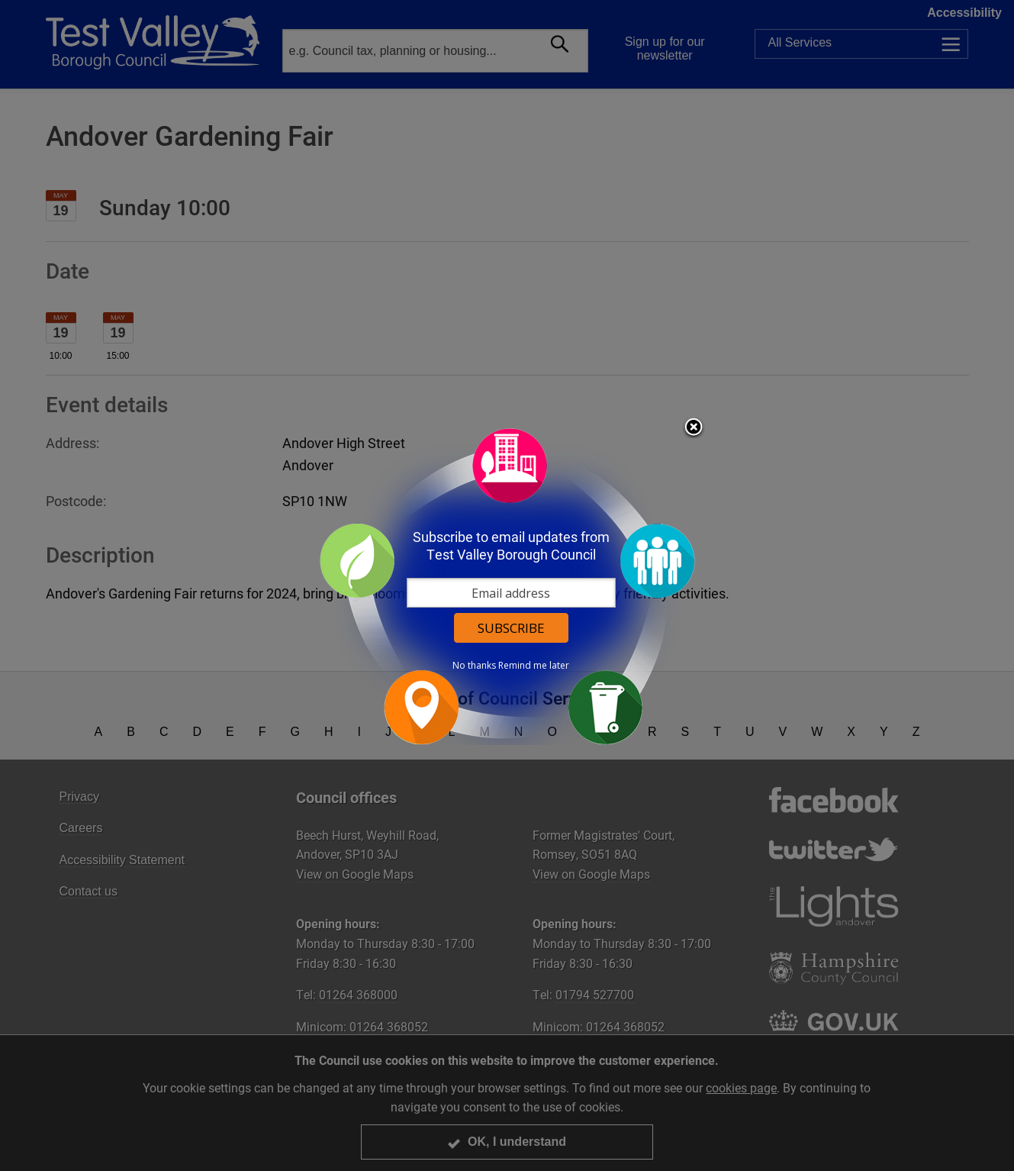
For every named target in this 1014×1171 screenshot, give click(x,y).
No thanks (474, 666)
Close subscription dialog (693, 428)
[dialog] (507, 586)
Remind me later (533, 666)
